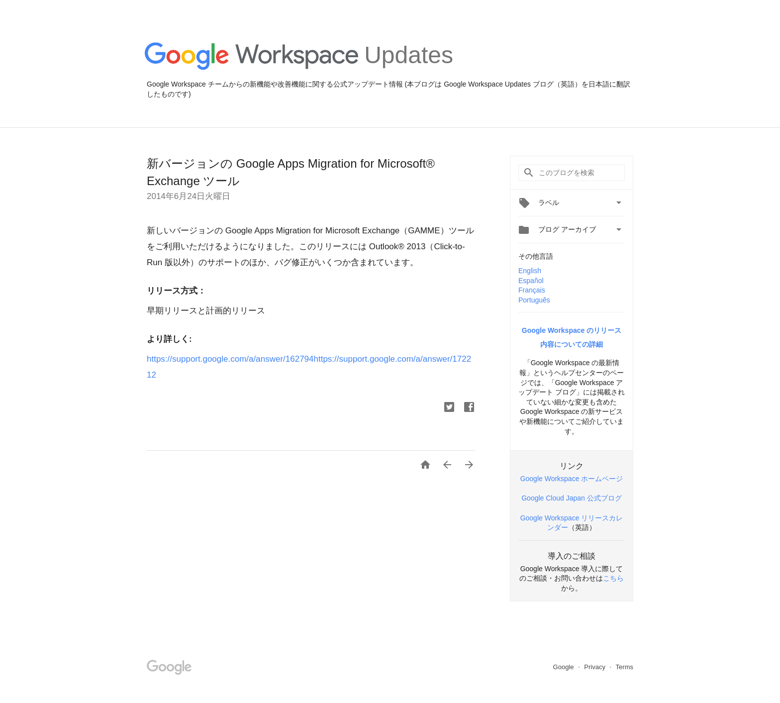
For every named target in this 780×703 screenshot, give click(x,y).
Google (564, 667)
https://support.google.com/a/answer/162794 (230, 359)
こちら (613, 578)
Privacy (595, 667)
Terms (624, 667)
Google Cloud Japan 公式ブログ (571, 498)
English (529, 271)
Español (531, 281)
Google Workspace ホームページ (571, 479)
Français (531, 290)
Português (534, 300)
